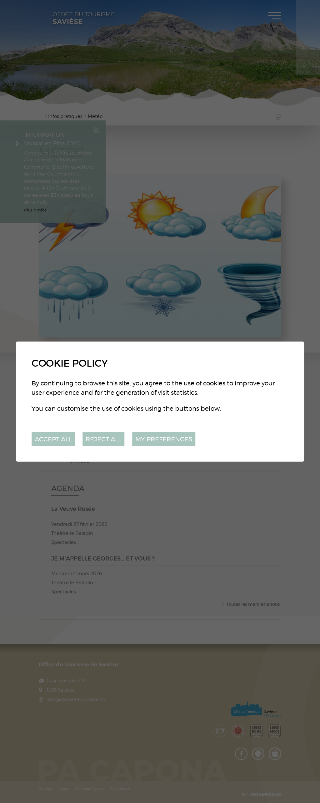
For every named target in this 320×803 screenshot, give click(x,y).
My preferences (163, 439)
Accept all (53, 439)
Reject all (103, 439)
